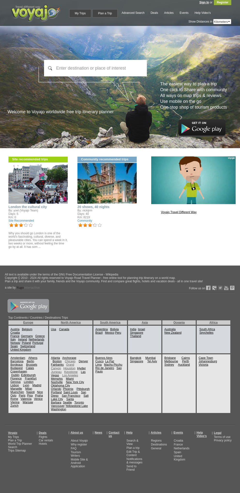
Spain (14, 346)
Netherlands (36, 339)
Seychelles (206, 332)
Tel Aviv (152, 361)
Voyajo (12, 433)
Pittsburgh (83, 389)
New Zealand (172, 332)
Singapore (136, 332)
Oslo (13, 395)
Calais (30, 368)
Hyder (81, 368)
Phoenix (68, 389)
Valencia (26, 399)
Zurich (14, 405)
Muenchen (17, 392)
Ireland (22, 339)
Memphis (57, 378)
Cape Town (206, 358)
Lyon (26, 385)
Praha (39, 395)
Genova (15, 382)
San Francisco (71, 395)
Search (12, 447)
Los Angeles (70, 375)
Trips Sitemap (17, 450)
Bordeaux (16, 364)
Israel (141, 329)
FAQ (73, 448)
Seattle (67, 402)
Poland (26, 343)
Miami (70, 378)
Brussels (31, 364)
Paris (22, 395)
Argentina (101, 329)
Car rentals (46, 440)
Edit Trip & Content (133, 453)
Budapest (16, 368)
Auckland (184, 364)
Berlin (30, 361)
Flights (43, 437)
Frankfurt (31, 378)
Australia (170, 329)
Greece (40, 336)
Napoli (30, 392)
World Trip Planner (20, 443)
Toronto (79, 402)
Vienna (14, 402)
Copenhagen (18, 371)
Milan (28, 388)
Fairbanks (57, 364)
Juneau (56, 372)
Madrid (36, 385)
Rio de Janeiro (104, 368)
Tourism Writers (76, 454)
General (156, 448)
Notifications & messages (134, 460)
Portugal (37, 343)
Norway (15, 343)
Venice (38, 399)
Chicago (70, 361)
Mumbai (150, 358)
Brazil (99, 332)
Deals (42, 433)
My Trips (13, 437)
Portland (56, 392)
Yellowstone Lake (76, 406)
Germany (27, 336)
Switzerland (27, 346)
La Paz (109, 361)
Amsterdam (17, 358)
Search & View (132, 442)
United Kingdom (20, 349)
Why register (79, 444)
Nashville (57, 382)
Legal (217, 433)
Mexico (109, 332)
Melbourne (171, 361)
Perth (185, 361)
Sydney (169, 364)
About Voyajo (79, 440)
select (229, 21)
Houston (69, 368)
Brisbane (170, 358)
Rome (14, 399)
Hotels (43, 443)
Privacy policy (223, 440)
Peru (118, 332)
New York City (75, 382)
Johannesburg (208, 361)
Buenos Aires (103, 358)
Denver (83, 361)
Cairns (185, 358)
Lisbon (14, 385)
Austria (14, 329)
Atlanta (55, 358)
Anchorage (69, 358)
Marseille (16, 388)
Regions (156, 440)
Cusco (99, 361)
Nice (40, 392)
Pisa (30, 395)
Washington (58, 409)
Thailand (135, 336)
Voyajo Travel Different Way (178, 212)
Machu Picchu (113, 364)
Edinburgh (28, 375)
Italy (13, 339)
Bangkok (135, 358)
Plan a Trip (15, 440)
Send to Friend (131, 468)
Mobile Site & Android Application (79, 463)
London (28, 382)
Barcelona (16, 361)
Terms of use (222, 437)
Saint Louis (70, 392)
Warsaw (28, 402)
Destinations (159, 444)
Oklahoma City (60, 385)
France (14, 336)
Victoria (203, 364)
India (133, 329)
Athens (32, 358)
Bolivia (114, 329)
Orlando (56, 389)
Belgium (27, 329)
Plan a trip (133, 448)
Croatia (15, 332)
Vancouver (58, 406)
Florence (16, 378)
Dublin (15, 375)
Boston (56, 361)
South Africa (207, 329)
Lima (98, 364)
